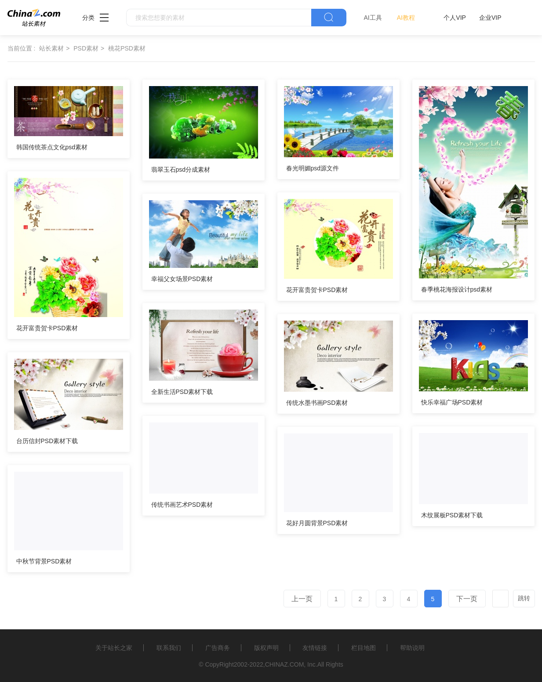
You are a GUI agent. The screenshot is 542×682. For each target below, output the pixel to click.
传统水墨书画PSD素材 (317, 402)
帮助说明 (412, 647)
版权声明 (266, 647)
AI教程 (406, 17)
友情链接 (314, 647)
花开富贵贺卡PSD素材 (47, 328)
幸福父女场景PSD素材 (182, 278)
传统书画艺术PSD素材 (182, 504)
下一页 (466, 599)
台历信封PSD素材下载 (47, 440)
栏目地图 (363, 647)
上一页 (302, 599)
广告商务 (217, 647)
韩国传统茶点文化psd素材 (52, 147)
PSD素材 (85, 48)
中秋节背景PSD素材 (44, 561)
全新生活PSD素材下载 (182, 391)
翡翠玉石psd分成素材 (181, 169)
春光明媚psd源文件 (312, 168)
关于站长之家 (113, 647)
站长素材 (51, 48)
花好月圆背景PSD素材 (317, 523)
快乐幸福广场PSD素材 (452, 402)
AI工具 (373, 17)
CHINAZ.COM (284, 664)
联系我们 (168, 647)
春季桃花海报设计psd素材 (457, 289)
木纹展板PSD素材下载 (452, 515)
